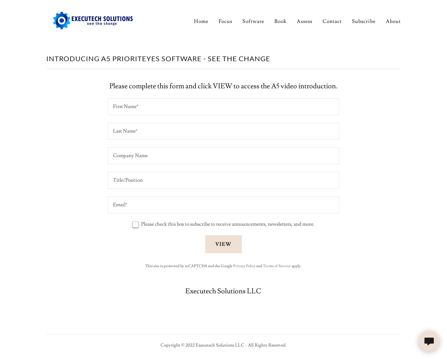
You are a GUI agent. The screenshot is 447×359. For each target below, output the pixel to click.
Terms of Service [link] (277, 266)
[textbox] (223, 106)
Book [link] (280, 21)
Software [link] (253, 21)
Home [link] (201, 21)
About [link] (393, 21)
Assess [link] (304, 21)
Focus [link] (225, 21)
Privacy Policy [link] (244, 266)
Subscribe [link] (364, 21)
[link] (92, 19)
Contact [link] (332, 21)
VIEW (223, 244)
